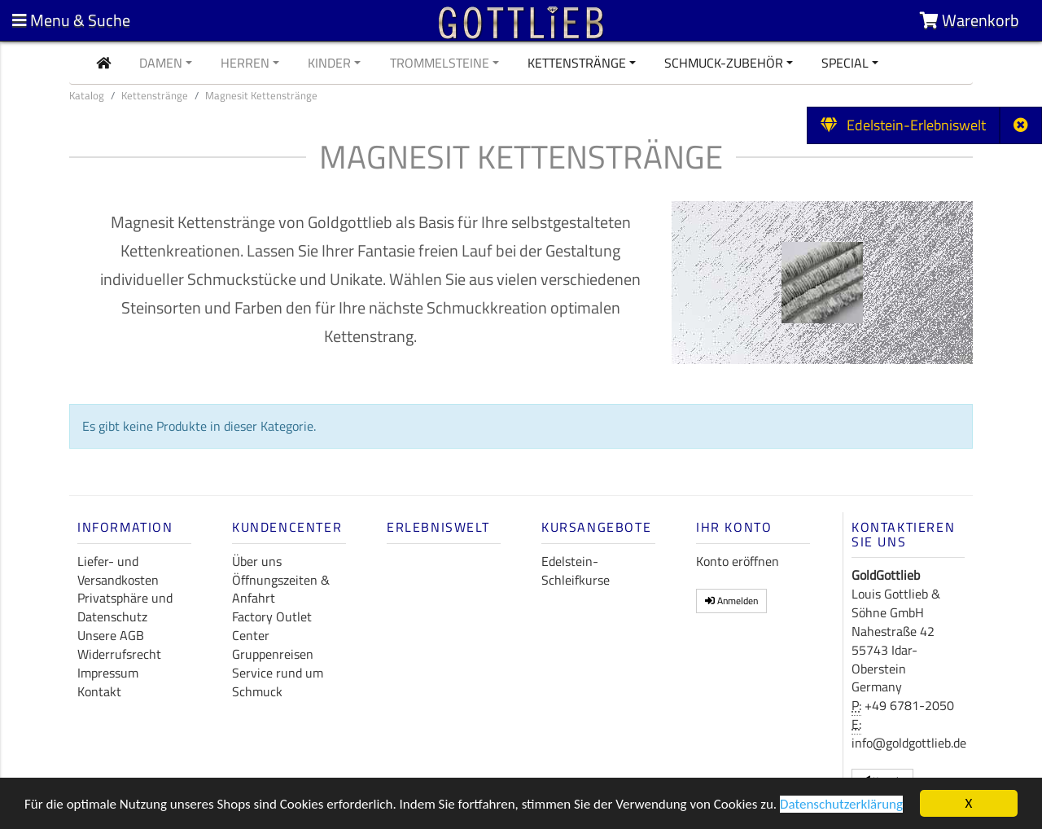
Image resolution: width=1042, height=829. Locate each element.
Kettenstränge (577, 62)
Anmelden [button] (731, 600)
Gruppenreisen (272, 654)
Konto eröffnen (737, 561)
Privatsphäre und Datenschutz (125, 607)
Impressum (107, 672)
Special (845, 62)
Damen (160, 62)
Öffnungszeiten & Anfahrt (281, 589)
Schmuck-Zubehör (723, 62)
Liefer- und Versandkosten (118, 570)
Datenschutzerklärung (841, 805)
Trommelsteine (439, 62)
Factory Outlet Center (272, 626)
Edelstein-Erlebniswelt (903, 125)
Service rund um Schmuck (277, 682)
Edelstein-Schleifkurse (575, 570)
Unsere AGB (110, 635)
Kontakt (99, 691)
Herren (245, 62)
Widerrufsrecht (119, 654)
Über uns (257, 561)
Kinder (329, 62)
